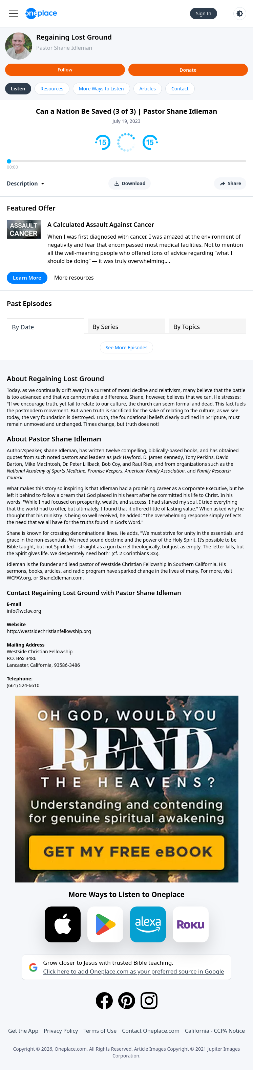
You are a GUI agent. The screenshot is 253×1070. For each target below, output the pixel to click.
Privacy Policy (61, 1030)
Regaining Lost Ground (74, 37)
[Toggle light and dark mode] (239, 13)
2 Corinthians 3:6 (138, 553)
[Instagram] (149, 1000)
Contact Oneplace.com (151, 1030)
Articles (148, 88)
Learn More (27, 277)
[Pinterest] (126, 1000)
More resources (74, 277)
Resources (52, 88)
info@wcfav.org (24, 611)
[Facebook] (104, 1000)
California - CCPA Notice (215, 1030)
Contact (180, 88)
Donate (188, 70)
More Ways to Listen (101, 88)
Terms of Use (100, 1030)
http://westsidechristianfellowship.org (49, 631)
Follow (65, 69)
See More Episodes (127, 347)
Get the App (23, 1030)
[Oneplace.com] (41, 13)
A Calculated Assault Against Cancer (100, 224)
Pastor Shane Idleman (64, 47)
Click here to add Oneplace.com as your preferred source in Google (133, 971)
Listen (18, 88)
